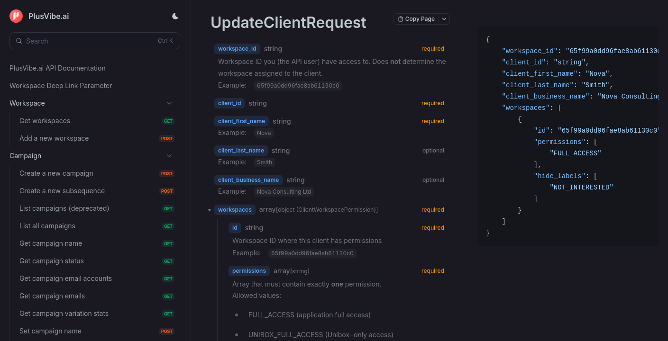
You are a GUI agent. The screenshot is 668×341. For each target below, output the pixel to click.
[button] (206, 210)
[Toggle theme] (175, 16)
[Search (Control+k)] (94, 40)
